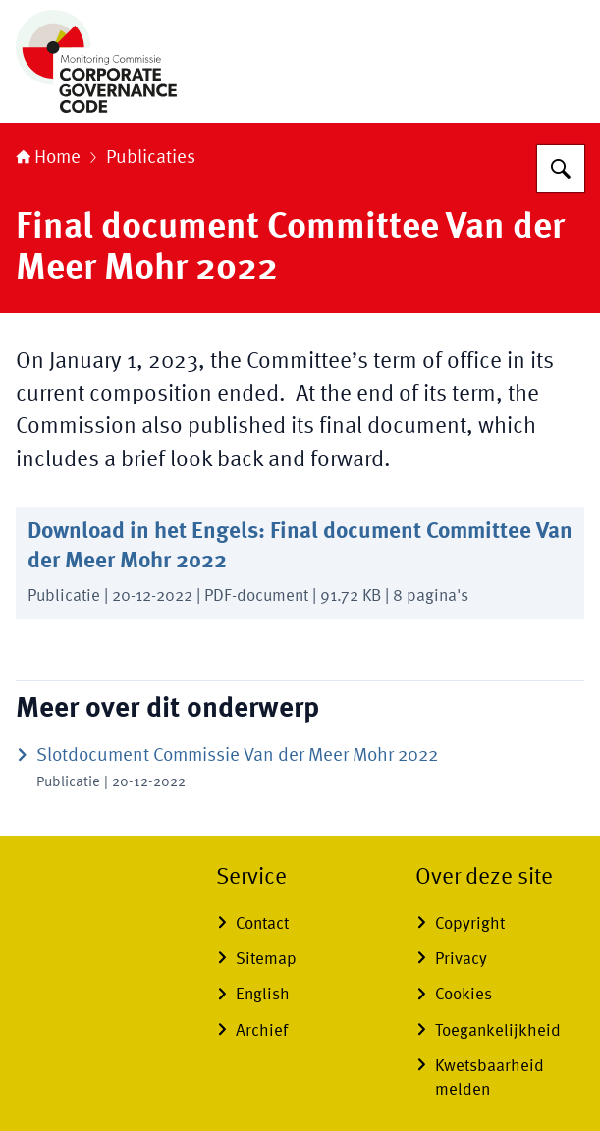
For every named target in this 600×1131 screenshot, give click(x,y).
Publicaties (150, 158)
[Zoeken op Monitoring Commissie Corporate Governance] (560, 168)
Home (48, 158)
